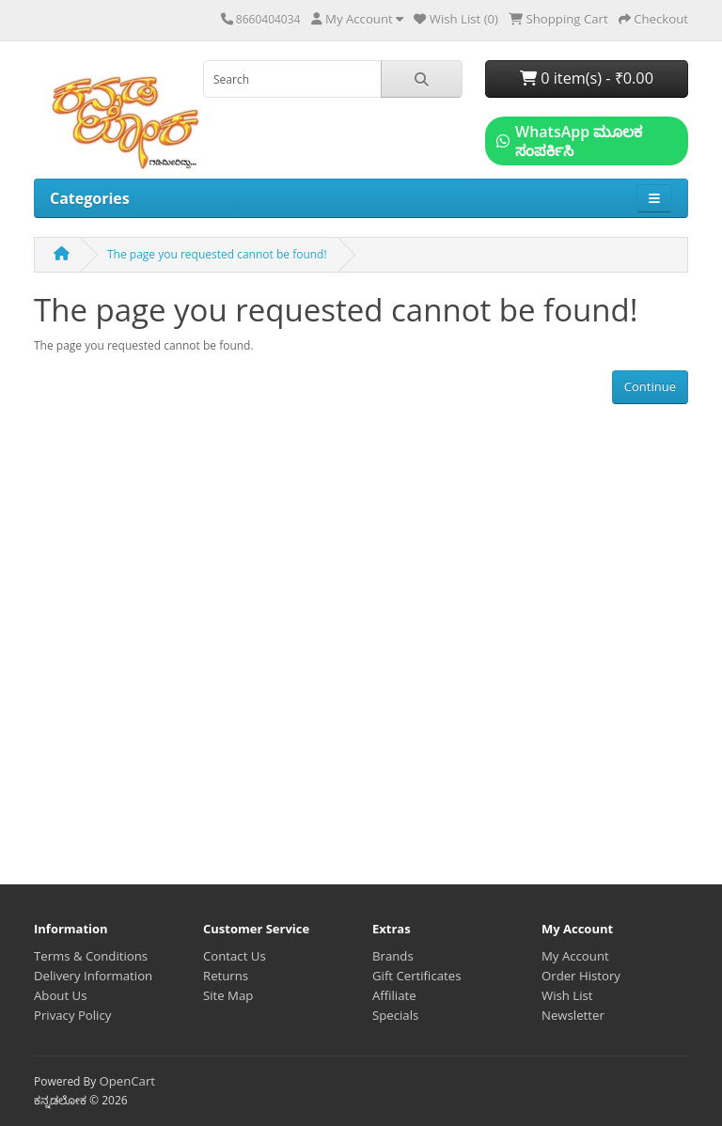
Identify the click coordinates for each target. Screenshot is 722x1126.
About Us (60, 995)
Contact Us (234, 955)
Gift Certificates (416, 975)
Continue (650, 386)
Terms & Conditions (91, 955)
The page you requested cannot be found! (217, 254)
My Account (575, 955)
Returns (225, 975)
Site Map (228, 995)
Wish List (567, 995)
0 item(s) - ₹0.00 (586, 78)
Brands (393, 955)
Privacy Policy (72, 1015)
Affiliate (394, 995)
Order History (581, 975)
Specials (395, 1015)
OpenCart (127, 1080)
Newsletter (573, 1015)
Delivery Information (93, 975)
